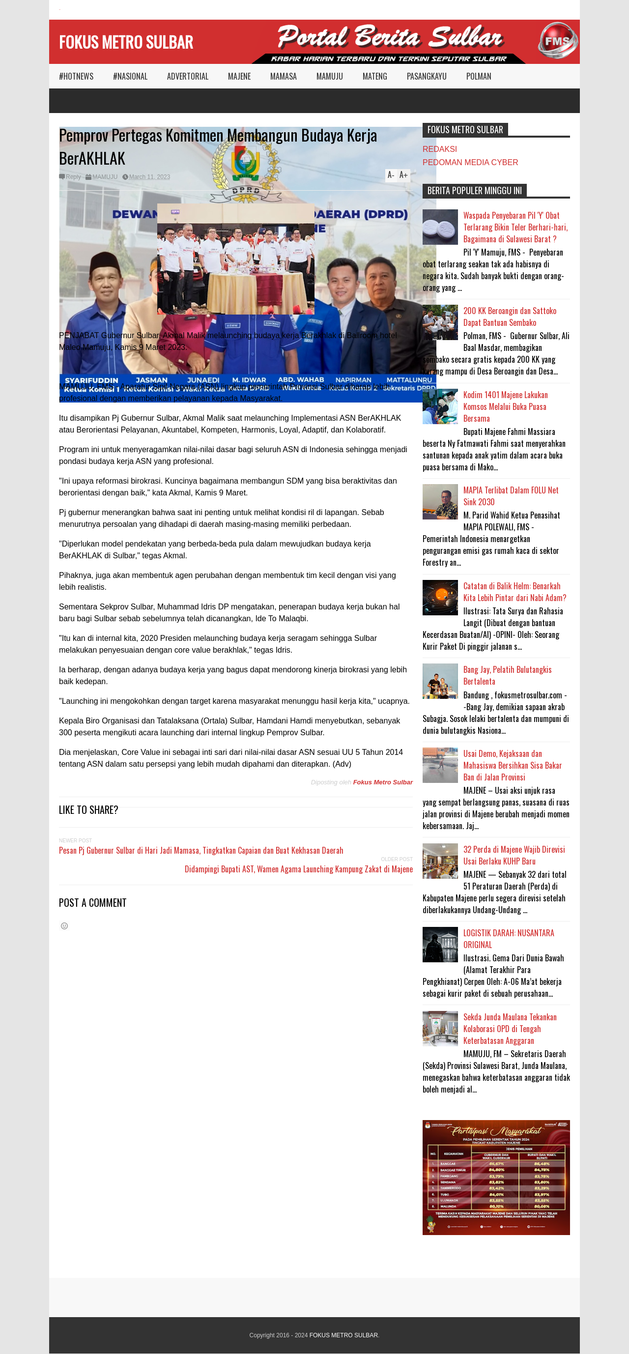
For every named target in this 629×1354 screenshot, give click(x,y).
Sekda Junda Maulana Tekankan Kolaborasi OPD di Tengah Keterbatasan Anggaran (510, 1028)
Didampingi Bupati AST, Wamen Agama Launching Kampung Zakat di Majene (299, 869)
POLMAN (478, 76)
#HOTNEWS (76, 76)
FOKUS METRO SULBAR (126, 41)
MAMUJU (329, 76)
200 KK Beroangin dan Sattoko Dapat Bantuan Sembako (509, 316)
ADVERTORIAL (187, 76)
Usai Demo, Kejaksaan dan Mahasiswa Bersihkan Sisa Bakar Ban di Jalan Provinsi (512, 765)
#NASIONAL (130, 76)
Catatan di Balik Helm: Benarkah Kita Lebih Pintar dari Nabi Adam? (515, 592)
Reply (73, 176)
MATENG (375, 76)
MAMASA (283, 76)
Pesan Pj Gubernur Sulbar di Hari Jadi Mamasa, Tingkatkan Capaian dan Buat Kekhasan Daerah (201, 850)
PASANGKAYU (427, 76)
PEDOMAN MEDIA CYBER (470, 162)
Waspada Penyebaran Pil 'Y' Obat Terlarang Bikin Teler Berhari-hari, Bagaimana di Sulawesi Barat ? (515, 227)
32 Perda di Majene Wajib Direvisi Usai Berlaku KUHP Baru (514, 855)
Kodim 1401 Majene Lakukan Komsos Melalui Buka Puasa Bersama (505, 406)
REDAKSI (440, 149)
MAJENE (239, 76)
